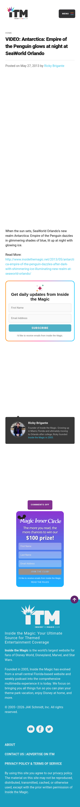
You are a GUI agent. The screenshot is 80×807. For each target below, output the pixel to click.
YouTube (31, 729)
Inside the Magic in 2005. (40, 437)
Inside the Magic (16, 792)
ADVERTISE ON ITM (40, 754)
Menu (65, 13)
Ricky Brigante (54, 66)
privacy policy (62, 773)
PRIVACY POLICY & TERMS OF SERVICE (33, 764)
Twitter (49, 729)
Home (8, 33)
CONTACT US (14, 754)
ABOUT (10, 745)
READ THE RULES (40, 582)
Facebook (40, 729)
